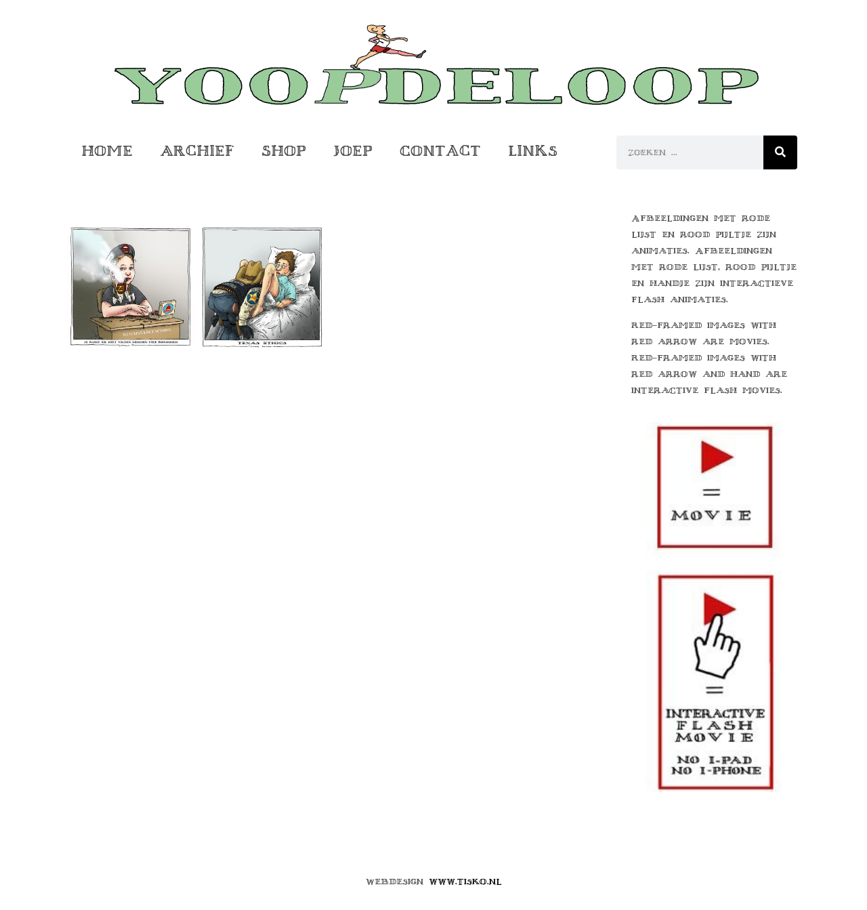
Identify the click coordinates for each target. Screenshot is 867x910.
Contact (440, 151)
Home (107, 151)
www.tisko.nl (465, 881)
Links (532, 151)
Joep (353, 151)
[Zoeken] (780, 152)
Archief (197, 151)
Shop (283, 151)
